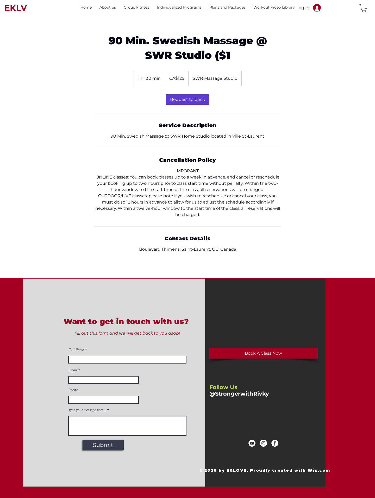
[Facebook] (274, 443)
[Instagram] (263, 443)
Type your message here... (87, 410)
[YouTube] (251, 443)
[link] (187, 99)
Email (72, 370)
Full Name (76, 350)
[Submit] (103, 445)
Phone (73, 390)
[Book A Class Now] (263, 353)
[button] (108, 7)
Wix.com (319, 470)
